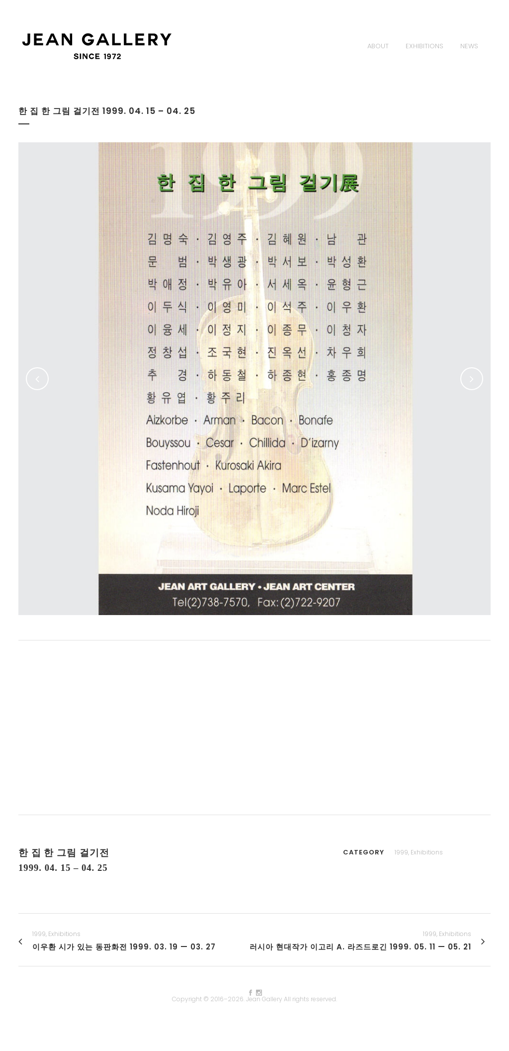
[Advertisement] (254, 727)
